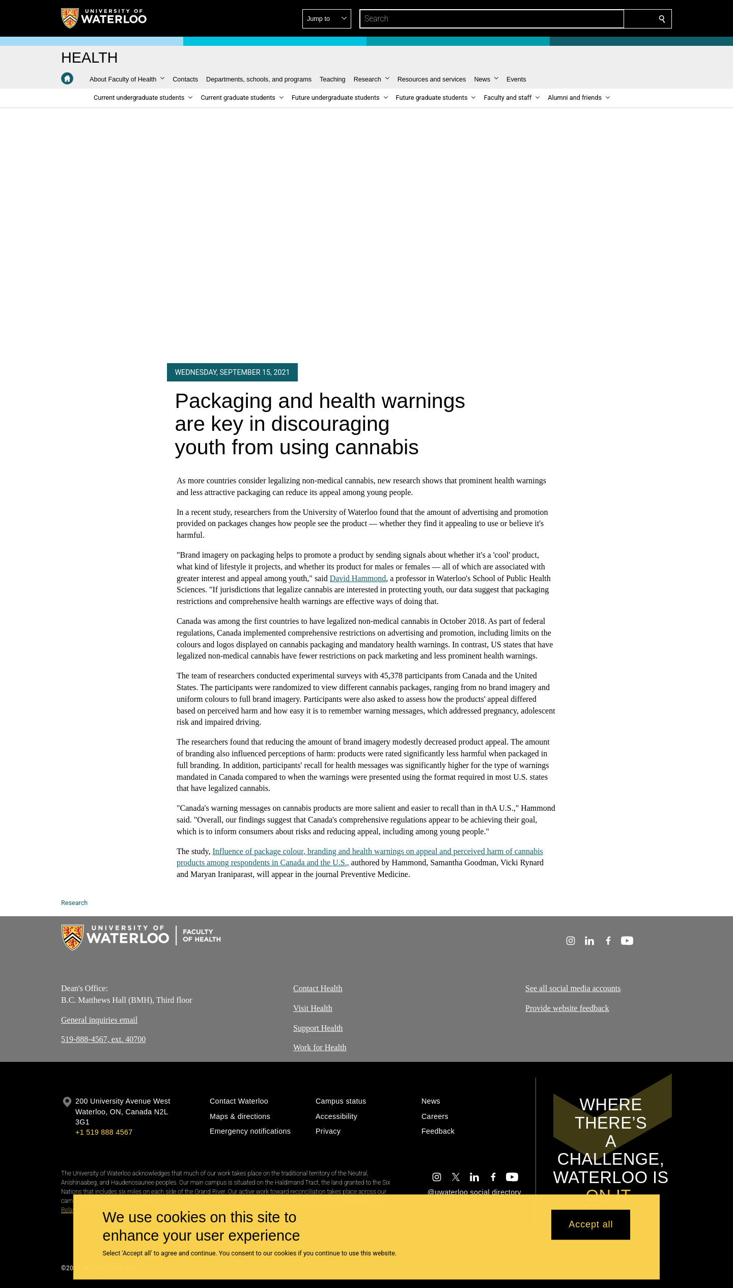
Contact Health (317, 988)
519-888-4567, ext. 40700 (103, 1039)
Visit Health (312, 1008)
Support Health (318, 1028)
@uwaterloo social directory (474, 1192)
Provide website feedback (567, 1008)
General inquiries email (99, 1020)
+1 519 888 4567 (103, 1132)
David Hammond (358, 577)
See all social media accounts (573, 988)
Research (74, 903)
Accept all (591, 1225)
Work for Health (319, 1048)
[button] (588, 19)
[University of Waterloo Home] (104, 18)
